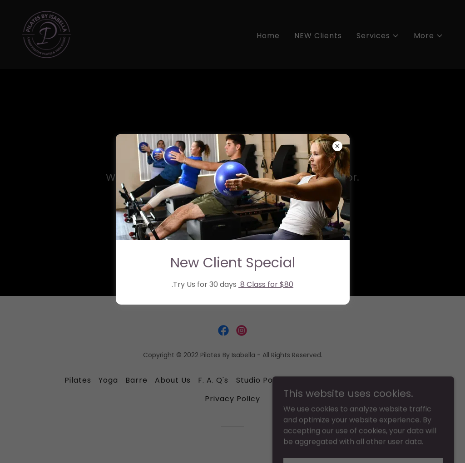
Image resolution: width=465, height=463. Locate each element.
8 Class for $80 (265, 284)
